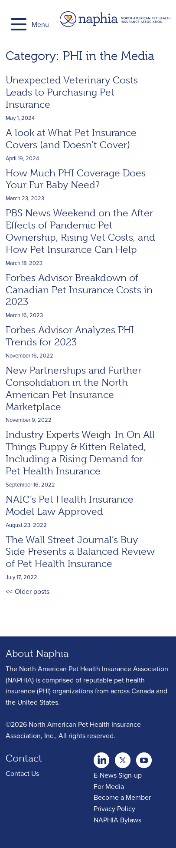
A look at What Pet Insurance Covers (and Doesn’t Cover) (71, 138)
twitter (101, 757)
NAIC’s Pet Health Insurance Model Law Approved (70, 505)
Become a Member (122, 797)
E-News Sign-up (118, 775)
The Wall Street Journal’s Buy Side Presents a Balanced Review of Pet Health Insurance (80, 552)
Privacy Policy (114, 808)
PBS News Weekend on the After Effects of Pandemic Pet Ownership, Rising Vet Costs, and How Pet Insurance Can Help (80, 231)
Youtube (122, 757)
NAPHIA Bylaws (117, 820)
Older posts (32, 591)
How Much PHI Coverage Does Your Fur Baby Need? (76, 179)
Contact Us (22, 773)
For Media (109, 786)
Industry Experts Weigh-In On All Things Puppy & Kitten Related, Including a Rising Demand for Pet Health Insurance (80, 453)
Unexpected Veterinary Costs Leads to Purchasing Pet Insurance (72, 92)
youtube (144, 757)
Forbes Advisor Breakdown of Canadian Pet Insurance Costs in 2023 (79, 290)
